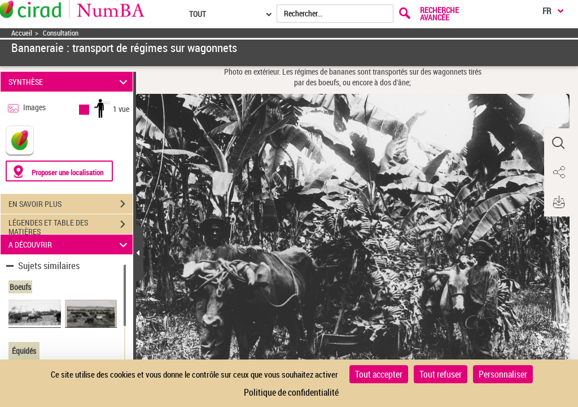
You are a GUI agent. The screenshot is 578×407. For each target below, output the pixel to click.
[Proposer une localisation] (59, 171)
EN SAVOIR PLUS (70, 204)
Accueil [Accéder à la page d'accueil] (21, 33)
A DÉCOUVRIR (69, 244)
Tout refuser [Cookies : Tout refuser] (440, 374)
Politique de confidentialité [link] (291, 392)
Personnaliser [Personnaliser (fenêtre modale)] (503, 374)
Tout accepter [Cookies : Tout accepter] (378, 374)
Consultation (60, 33)
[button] (558, 143)
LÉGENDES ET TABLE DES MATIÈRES (70, 226)
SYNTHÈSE (69, 82)
